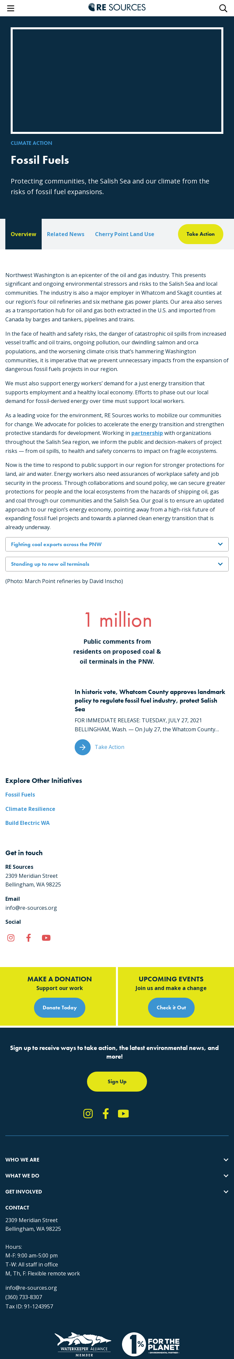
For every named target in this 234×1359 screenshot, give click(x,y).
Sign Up (117, 1081)
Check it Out (171, 1007)
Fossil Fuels (20, 794)
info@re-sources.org (31, 1287)
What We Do (22, 1175)
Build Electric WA (27, 823)
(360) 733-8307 (23, 1297)
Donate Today (60, 1007)
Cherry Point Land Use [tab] (124, 234)
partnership (147, 433)
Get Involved (23, 1191)
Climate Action (31, 143)
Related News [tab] (65, 234)
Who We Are (22, 1159)
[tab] (201, 234)
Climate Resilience (30, 809)
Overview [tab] (23, 234)
